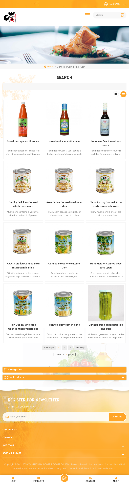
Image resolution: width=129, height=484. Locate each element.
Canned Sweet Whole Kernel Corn (64, 266)
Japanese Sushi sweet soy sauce (106, 143)
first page (49, 347)
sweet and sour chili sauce (64, 141)
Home (48, 66)
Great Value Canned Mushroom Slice (64, 204)
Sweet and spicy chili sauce (23, 141)
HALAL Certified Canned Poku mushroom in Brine (23, 266)
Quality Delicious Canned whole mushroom (23, 204)
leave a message (64, 478)
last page (80, 347)
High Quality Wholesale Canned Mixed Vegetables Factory (23, 327)
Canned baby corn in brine (64, 325)
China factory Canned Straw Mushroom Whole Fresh (106, 204)
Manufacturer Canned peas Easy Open (105, 266)
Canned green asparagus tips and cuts (106, 327)
